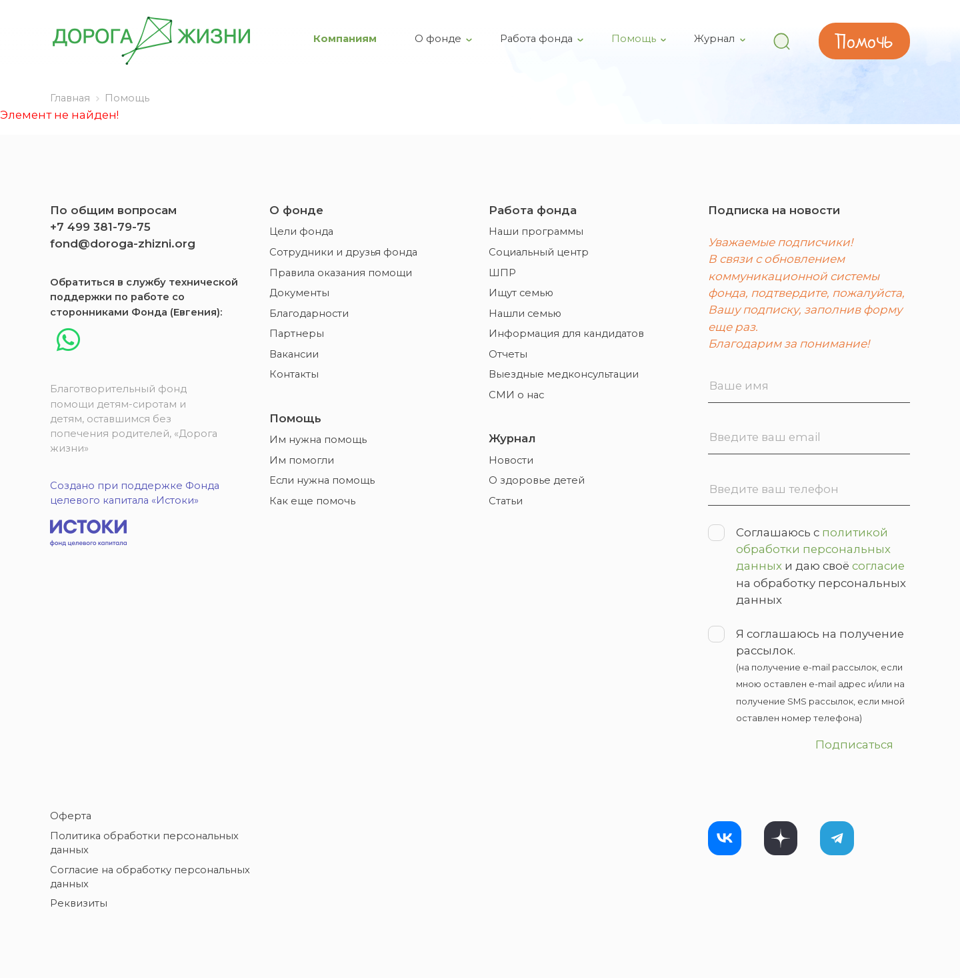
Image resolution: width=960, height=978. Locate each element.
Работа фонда (537, 39)
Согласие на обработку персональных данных (150, 877)
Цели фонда (301, 231)
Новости (511, 460)
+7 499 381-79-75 (100, 226)
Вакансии (294, 354)
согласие (878, 565)
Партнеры (296, 334)
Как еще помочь (312, 501)
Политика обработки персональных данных (144, 843)
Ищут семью (521, 293)
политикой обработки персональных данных (813, 549)
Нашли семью (525, 314)
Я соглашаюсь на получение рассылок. (809, 676)
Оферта (70, 816)
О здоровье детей (537, 480)
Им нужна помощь (318, 440)
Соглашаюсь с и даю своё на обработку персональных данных (807, 565)
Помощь (635, 39)
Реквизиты (78, 903)
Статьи (506, 501)
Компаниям (346, 39)
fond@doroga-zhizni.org (122, 243)
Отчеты (508, 354)
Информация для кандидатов (566, 334)
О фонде (439, 39)
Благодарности (309, 314)
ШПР (502, 273)
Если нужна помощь (322, 480)
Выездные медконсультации (564, 374)
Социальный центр (539, 252)
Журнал (715, 39)
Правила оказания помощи (340, 273)
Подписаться (854, 744)
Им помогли (301, 460)
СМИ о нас (516, 395)
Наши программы (536, 231)
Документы (299, 293)
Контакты (294, 374)
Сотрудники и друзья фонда (343, 252)
